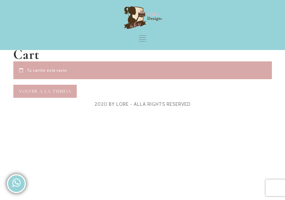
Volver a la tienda (45, 91)
